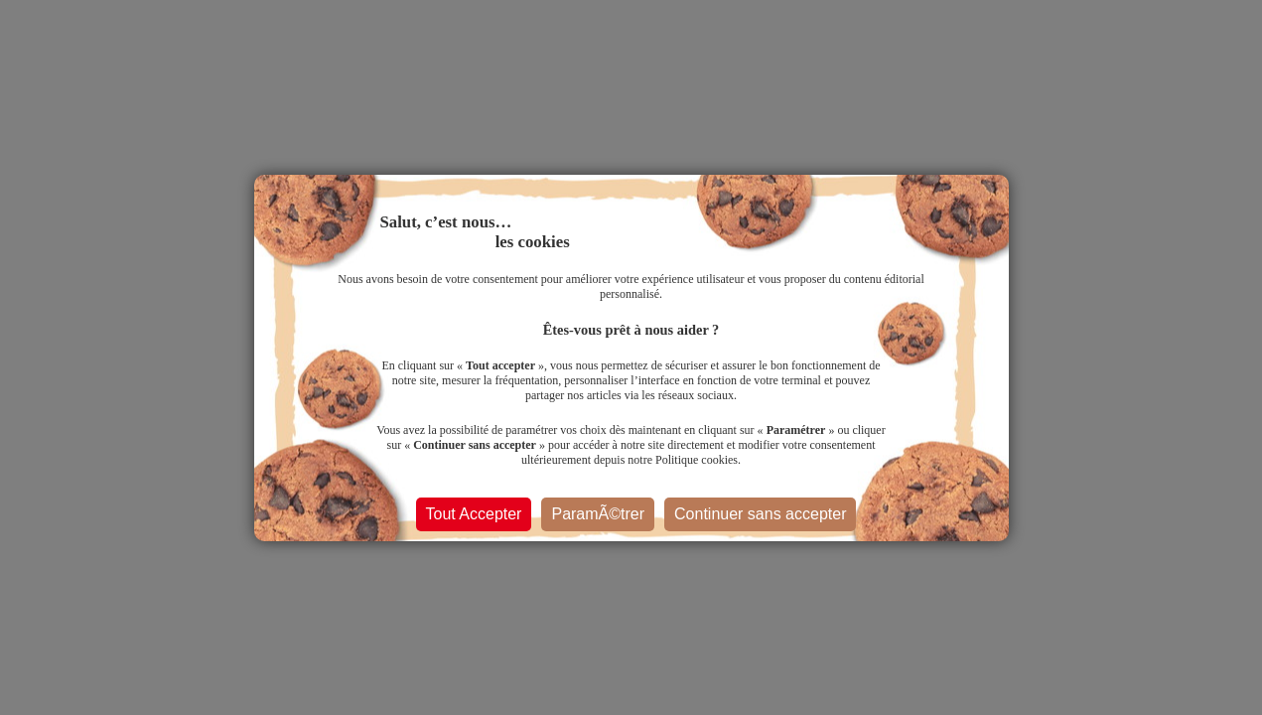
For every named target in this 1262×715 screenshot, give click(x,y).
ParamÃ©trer (597, 513)
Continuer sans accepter (760, 513)
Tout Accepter (474, 513)
